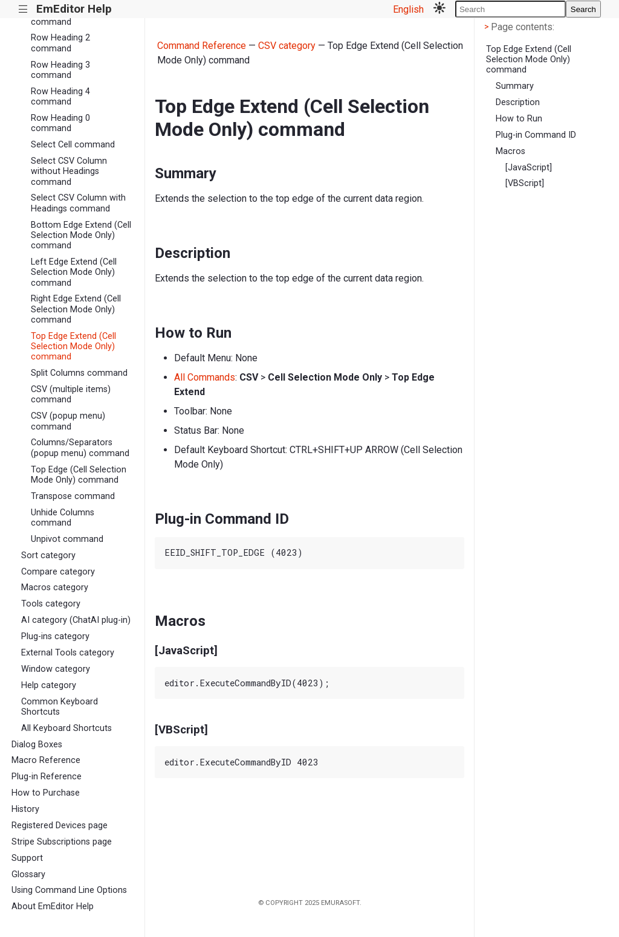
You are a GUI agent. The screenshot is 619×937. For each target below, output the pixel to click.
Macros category (54, 587)
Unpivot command (67, 539)
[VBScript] (524, 183)
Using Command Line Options (69, 890)
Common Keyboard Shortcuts (59, 707)
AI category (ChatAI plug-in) (76, 620)
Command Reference (201, 45)
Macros (510, 151)
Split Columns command (79, 373)
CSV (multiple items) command (71, 394)
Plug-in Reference (46, 776)
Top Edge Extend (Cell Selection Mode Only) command (73, 346)
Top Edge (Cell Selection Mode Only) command (78, 475)
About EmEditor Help (52, 906)
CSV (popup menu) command (68, 421)
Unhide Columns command (62, 517)
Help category (48, 685)
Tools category (50, 604)
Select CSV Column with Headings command (78, 203)
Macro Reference (45, 760)
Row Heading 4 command (60, 96)
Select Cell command (73, 145)
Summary (515, 86)
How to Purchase (45, 793)
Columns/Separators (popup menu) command (80, 447)
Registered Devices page (59, 825)
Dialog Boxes (36, 744)
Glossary (28, 874)
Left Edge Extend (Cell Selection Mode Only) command (74, 272)
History (25, 809)
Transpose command (73, 496)
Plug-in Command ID (536, 135)
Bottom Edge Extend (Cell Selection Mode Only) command (81, 235)
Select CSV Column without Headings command (69, 171)
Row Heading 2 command (60, 43)
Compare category (58, 572)
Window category (55, 669)
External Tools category (67, 653)
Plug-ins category (55, 636)
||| (23, 9)
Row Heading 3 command (60, 70)
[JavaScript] (528, 168)
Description (518, 102)
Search (583, 9)
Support (27, 858)
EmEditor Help (74, 9)
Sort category (48, 555)
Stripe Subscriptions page (61, 842)
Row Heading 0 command (60, 123)
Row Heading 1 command (60, 16)
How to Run (519, 119)
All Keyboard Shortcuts (66, 728)
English (408, 9)
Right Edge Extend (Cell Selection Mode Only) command (76, 309)
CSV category (287, 45)
